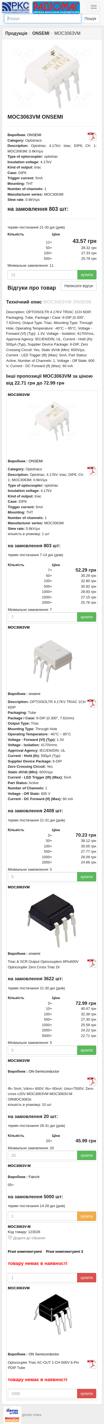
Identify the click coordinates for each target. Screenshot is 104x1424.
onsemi (34, 694)
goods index (32, 1415)
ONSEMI (34, 135)
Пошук (90, 18)
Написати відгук (78, 286)
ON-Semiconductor (44, 1071)
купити (87, 275)
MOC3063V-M (19, 1166)
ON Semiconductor (44, 1354)
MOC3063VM (19, 395)
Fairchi (34, 1177)
